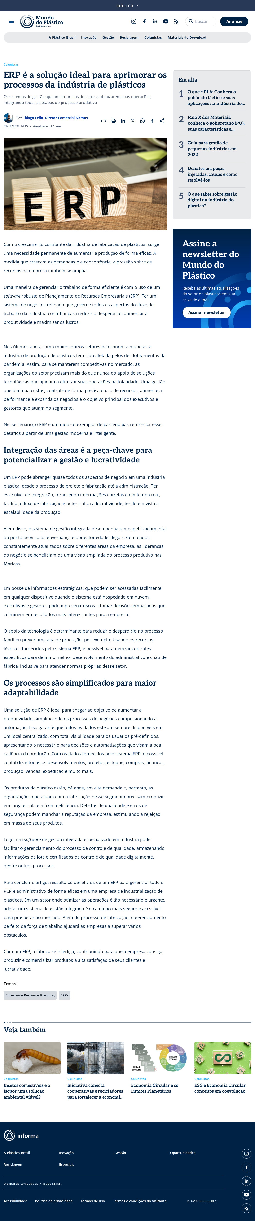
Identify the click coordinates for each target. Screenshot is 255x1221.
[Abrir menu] (11, 21)
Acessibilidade (15, 1201)
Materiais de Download (187, 37)
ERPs (65, 995)
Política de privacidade (54, 1201)
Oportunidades (182, 1152)
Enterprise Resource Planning (30, 995)
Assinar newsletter (206, 312)
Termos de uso (92, 1201)
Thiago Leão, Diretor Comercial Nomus (55, 117)
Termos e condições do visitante (140, 1201)
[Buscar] (191, 21)
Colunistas (153, 37)
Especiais (66, 1164)
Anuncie (234, 21)
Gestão (108, 37)
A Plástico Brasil (62, 37)
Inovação (89, 37)
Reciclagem (129, 37)
